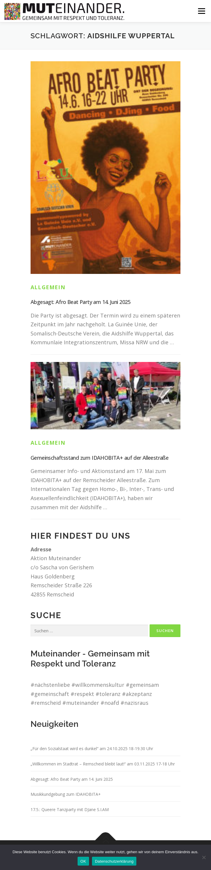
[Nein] (204, 857)
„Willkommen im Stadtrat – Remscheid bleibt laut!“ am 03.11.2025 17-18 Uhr (103, 764)
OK (83, 861)
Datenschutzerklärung (114, 861)
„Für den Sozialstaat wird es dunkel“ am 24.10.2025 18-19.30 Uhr (92, 748)
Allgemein (48, 287)
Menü (201, 10)
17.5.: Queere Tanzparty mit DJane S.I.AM (70, 809)
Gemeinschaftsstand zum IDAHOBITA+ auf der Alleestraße (99, 457)
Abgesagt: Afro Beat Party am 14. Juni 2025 (80, 301)
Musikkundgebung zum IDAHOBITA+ (66, 794)
